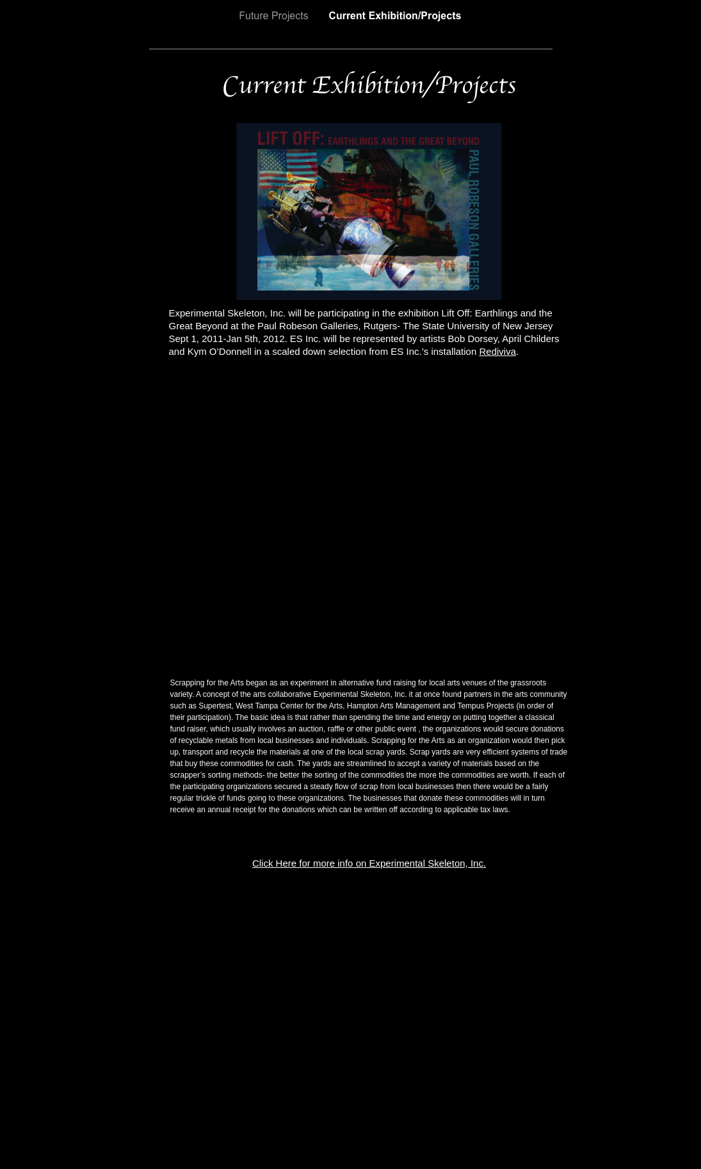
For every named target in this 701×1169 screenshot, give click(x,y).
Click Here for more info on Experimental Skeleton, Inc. (369, 863)
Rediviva (497, 351)
